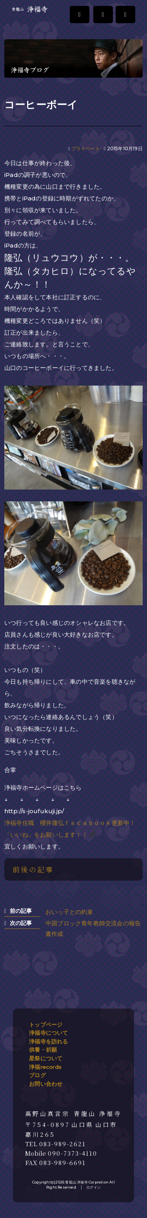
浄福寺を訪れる (48, 1041)
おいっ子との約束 (69, 912)
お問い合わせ (45, 1084)
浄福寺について (48, 1033)
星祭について (45, 1058)
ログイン (93, 1187)
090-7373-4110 (72, 1153)
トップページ (45, 1024)
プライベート (85, 148)
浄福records (45, 1067)
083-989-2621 (62, 1143)
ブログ (37, 1075)
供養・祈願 (43, 1050)
